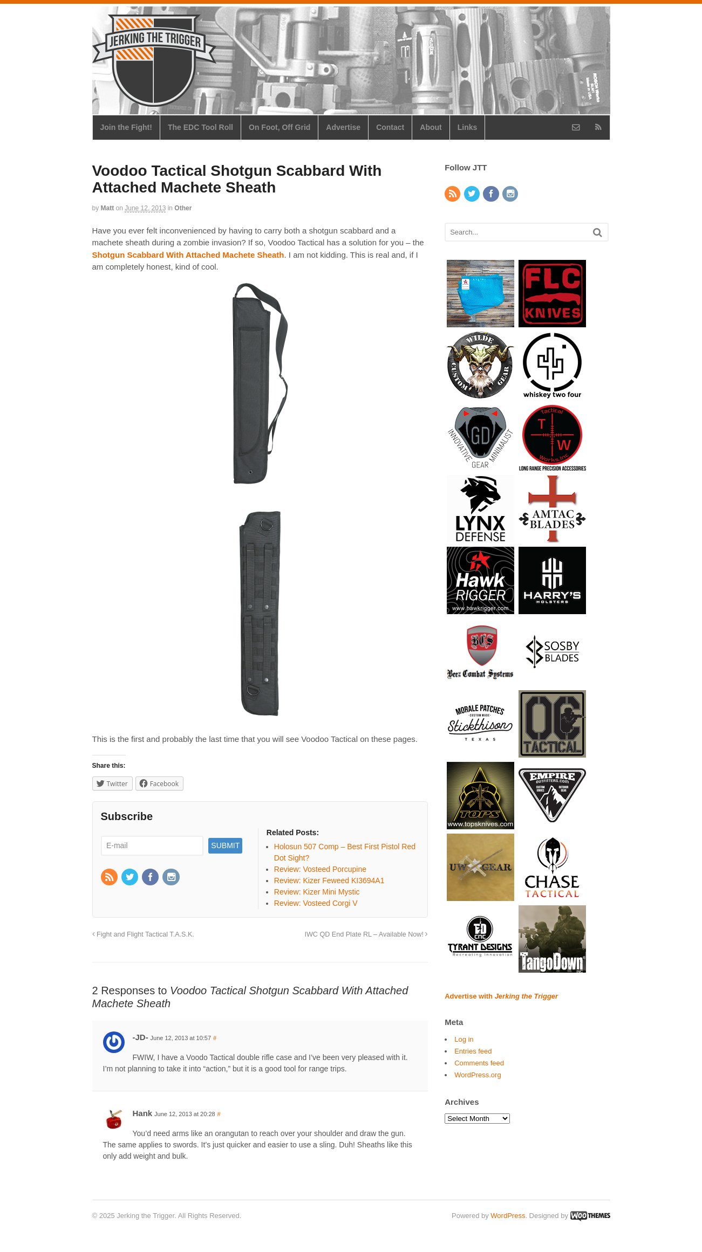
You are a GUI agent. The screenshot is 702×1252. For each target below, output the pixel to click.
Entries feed (473, 1051)
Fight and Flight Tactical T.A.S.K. (143, 934)
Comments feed (479, 1063)
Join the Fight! (126, 127)
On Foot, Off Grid (279, 127)
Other (183, 208)
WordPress (507, 1216)
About (430, 127)
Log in (463, 1039)
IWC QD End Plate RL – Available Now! (366, 934)
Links (468, 127)
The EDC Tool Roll (200, 127)
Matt (107, 208)
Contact (390, 127)
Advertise (343, 127)
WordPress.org (477, 1075)
